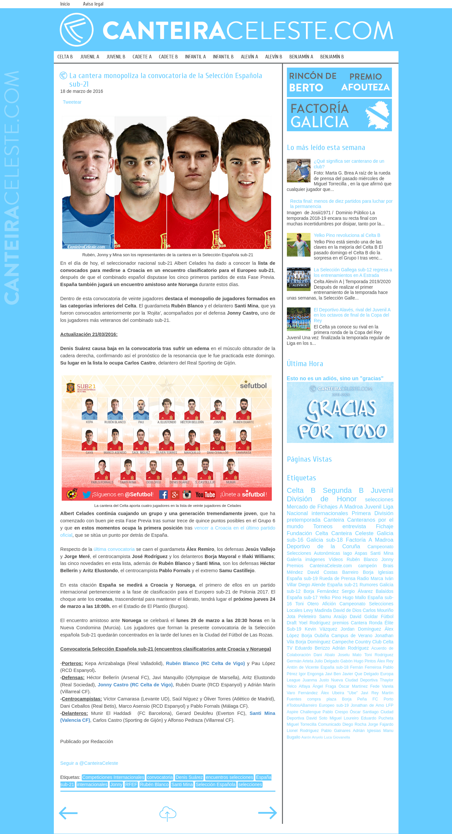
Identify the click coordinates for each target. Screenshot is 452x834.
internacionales (92, 784)
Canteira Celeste (352, 533)
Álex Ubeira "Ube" (339, 693)
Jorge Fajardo (381, 724)
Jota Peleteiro (301, 616)
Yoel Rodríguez (315, 622)
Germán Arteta (300, 661)
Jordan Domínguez (361, 629)
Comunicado (329, 724)
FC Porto (383, 699)
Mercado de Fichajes (312, 507)
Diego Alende (312, 584)
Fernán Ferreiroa (365, 667)
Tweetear (72, 102)
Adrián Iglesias (367, 730)
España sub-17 (302, 597)
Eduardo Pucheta (377, 718)
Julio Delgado (326, 661)
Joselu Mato (349, 655)
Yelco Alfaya (298, 686)
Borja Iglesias (378, 572)
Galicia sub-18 (325, 540)
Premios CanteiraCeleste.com (319, 565)
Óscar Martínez (353, 686)
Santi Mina (182, 784)
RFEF (131, 784)
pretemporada (304, 520)
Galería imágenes (306, 559)
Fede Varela (382, 686)
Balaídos (385, 591)
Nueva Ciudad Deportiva (354, 680)
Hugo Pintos (365, 661)
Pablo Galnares (335, 730)
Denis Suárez (189, 777)
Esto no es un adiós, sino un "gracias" (335, 378)
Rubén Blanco (154, 784)
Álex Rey (385, 661)
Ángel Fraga (324, 686)
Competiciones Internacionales (113, 777)
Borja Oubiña (315, 635)
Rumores (368, 584)
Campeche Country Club (356, 641)
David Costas (323, 572)
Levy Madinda (318, 610)
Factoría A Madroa (370, 540)
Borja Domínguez (313, 641)
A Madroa (351, 507)
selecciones (250, 784)
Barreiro (350, 572)
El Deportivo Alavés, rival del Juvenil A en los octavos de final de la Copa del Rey (352, 315)
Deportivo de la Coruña (323, 546)
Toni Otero (307, 603)
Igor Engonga (311, 674)
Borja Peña (354, 699)
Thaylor (386, 680)
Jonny (116, 784)
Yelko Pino (330, 597)
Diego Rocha (354, 724)
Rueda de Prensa (337, 578)
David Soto (316, 718)
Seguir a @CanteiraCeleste (89, 763)
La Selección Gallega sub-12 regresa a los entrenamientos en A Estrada (353, 272)
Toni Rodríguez (379, 655)
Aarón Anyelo (312, 737)
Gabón (346, 661)
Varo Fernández (302, 693)
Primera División (372, 513)
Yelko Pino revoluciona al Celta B (347, 235)
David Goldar (364, 616)
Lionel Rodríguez (303, 730)
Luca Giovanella (337, 737)
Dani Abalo (324, 655)
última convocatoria (114, 549)
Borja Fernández (321, 591)
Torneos (323, 526)
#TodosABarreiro (302, 705)
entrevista (354, 526)
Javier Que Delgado (360, 674)
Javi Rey (370, 693)
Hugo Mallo (354, 597)
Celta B (301, 490)
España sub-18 (334, 667)
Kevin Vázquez (321, 629)
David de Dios (347, 610)
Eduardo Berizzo (312, 648)
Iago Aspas (355, 553)
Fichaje (384, 526)
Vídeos (336, 559)
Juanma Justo (316, 680)
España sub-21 (342, 584)
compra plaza (321, 699)
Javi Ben (333, 674)
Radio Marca (370, 578)
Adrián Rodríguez (350, 648)
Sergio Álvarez (357, 591)
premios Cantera (350, 622)
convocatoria (160, 777)
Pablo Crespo (335, 712)
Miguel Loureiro (344, 718)
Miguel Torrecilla (302, 724)
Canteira (334, 520)
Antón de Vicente (303, 667)
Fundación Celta (307, 533)
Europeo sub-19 (334, 705)
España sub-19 (302, 578)
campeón (367, 565)
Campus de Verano (352, 635)
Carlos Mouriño (378, 610)
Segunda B (343, 490)
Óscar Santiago (364, 712)
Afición (329, 603)
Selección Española (215, 784)
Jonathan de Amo (367, 705)
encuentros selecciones (229, 777)
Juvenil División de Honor (340, 494)
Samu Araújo (333, 616)
